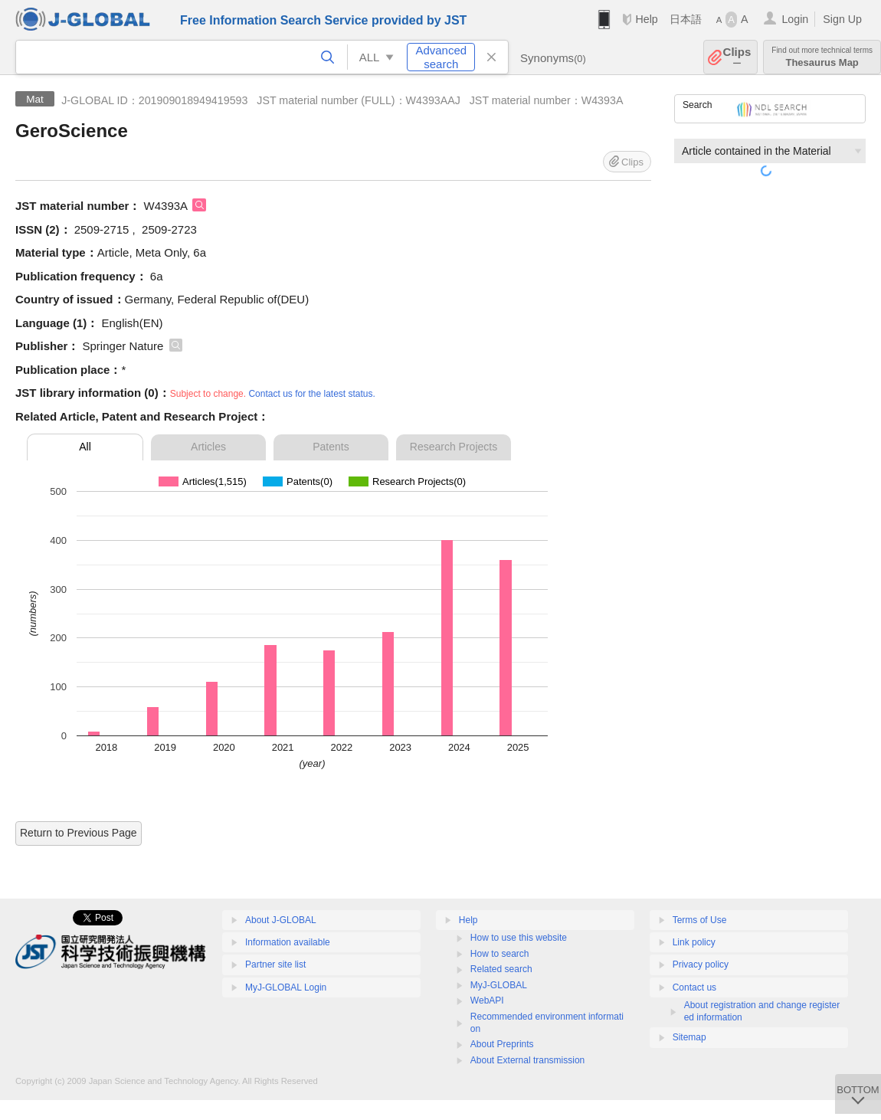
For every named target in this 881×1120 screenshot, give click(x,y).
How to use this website (518, 937)
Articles (208, 446)
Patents (331, 446)
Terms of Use (700, 920)
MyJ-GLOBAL (498, 985)
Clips (737, 57)
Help (646, 19)
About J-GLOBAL (280, 920)
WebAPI (487, 1000)
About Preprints (502, 1044)
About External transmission (527, 1060)
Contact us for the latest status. (311, 393)
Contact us (694, 987)
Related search (501, 969)
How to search (499, 953)
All (85, 446)
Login (794, 19)
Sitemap (689, 1037)
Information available (287, 942)
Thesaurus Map (822, 57)
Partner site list (275, 964)
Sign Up (842, 19)
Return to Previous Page (78, 833)
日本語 (686, 19)
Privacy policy (701, 964)
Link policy (694, 942)
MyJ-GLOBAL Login (285, 987)
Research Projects (453, 446)
